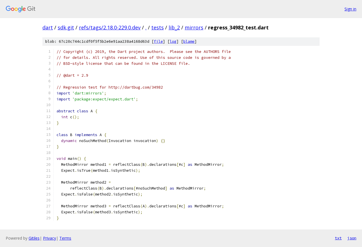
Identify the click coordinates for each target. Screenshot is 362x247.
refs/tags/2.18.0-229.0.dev (110, 27)
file (158, 41)
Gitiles (34, 238)
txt (338, 237)
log (173, 41)
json (351, 237)
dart (47, 27)
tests (157, 27)
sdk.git (66, 27)
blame (189, 41)
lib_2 (174, 27)
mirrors (194, 27)
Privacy (49, 238)
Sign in (350, 9)
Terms (65, 238)
